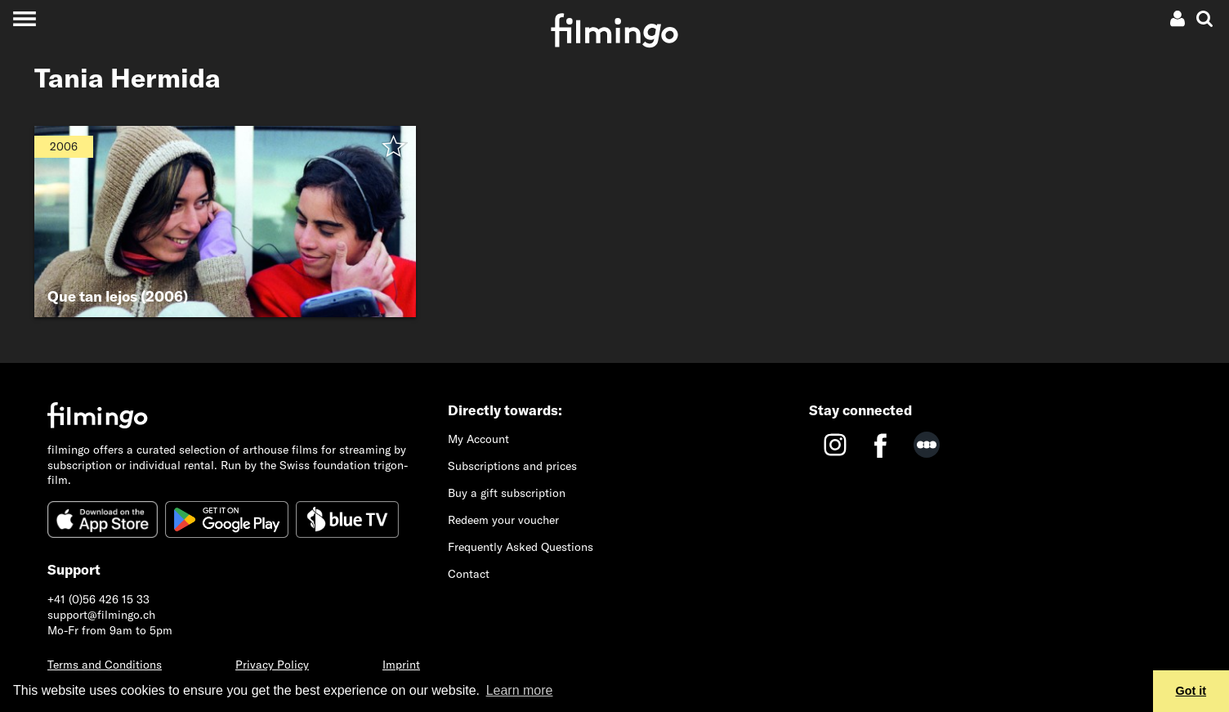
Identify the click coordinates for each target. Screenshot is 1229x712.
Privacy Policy (272, 664)
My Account (478, 439)
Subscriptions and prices (512, 466)
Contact (468, 573)
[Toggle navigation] (24, 18)
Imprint (401, 664)
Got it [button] (1191, 690)
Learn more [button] (519, 690)
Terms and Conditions (104, 664)
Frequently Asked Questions (520, 547)
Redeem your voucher (503, 520)
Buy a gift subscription (506, 493)
